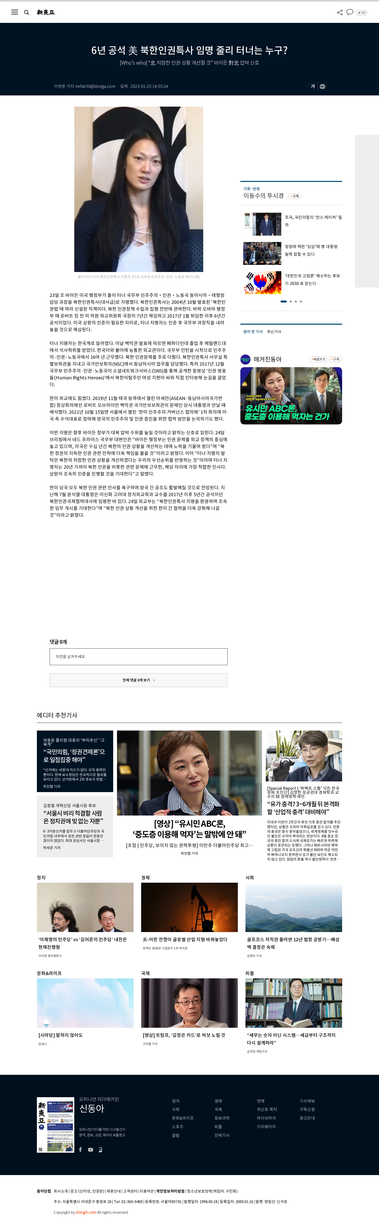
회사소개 (61, 1191)
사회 (176, 1109)
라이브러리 (266, 1118)
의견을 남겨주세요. (71, 656)
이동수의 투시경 (263, 196)
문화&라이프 (183, 1118)
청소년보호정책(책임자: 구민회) (212, 1191)
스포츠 (177, 1126)
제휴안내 (114, 1191)
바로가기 (319, 359)
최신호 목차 (267, 1109)
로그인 (362, 13)
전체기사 (222, 1135)
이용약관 (147, 1191)
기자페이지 (266, 1126)
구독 (296, 196)
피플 (218, 1126)
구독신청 (307, 1109)
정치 (176, 1101)
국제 (218, 1109)
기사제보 (307, 1101)
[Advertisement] (126, 557)
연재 (261, 1101)
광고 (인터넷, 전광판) (87, 1191)
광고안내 (307, 1118)
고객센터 (130, 1191)
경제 (218, 1101)
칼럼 (176, 1135)
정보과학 (222, 1118)
